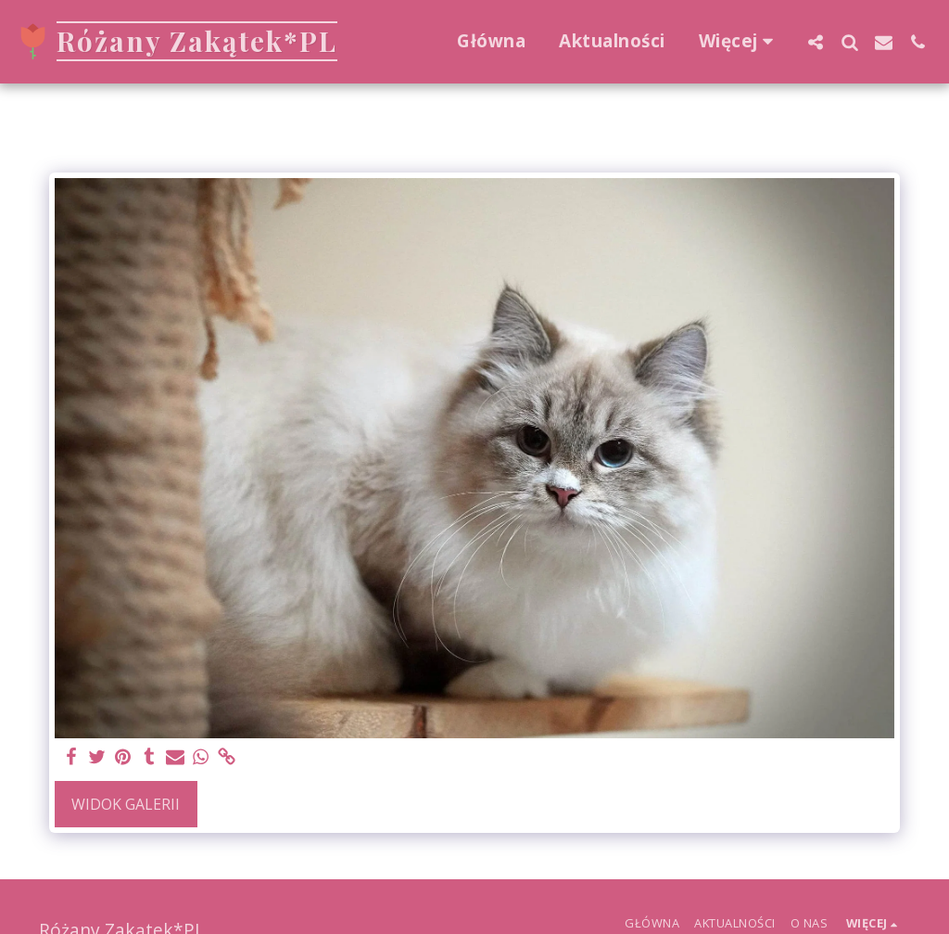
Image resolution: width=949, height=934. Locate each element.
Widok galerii (125, 804)
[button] (815, 41)
